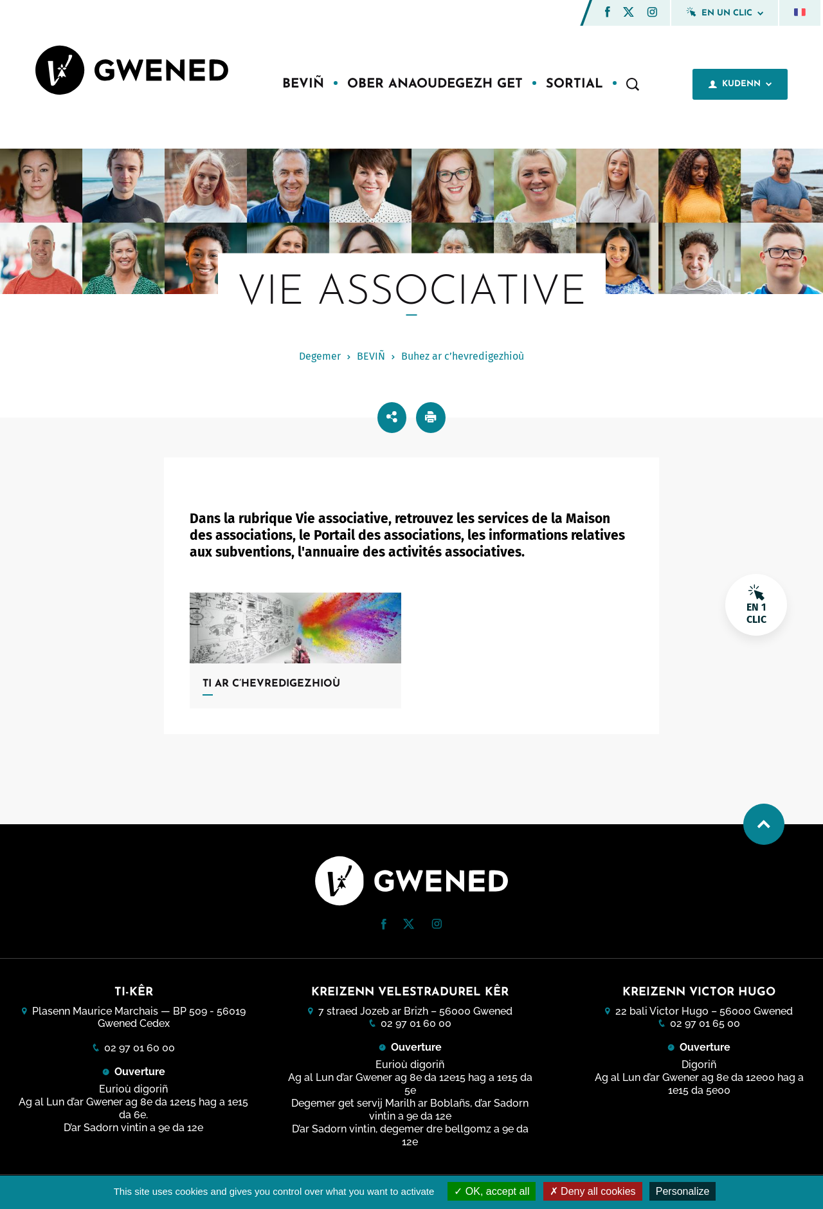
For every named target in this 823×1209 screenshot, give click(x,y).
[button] (607, 11)
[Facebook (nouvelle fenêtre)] (607, 14)
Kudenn (740, 84)
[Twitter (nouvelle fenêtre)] (628, 13)
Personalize (683, 1191)
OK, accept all (491, 1191)
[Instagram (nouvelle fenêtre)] (652, 14)
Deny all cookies (593, 1191)
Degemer (320, 356)
